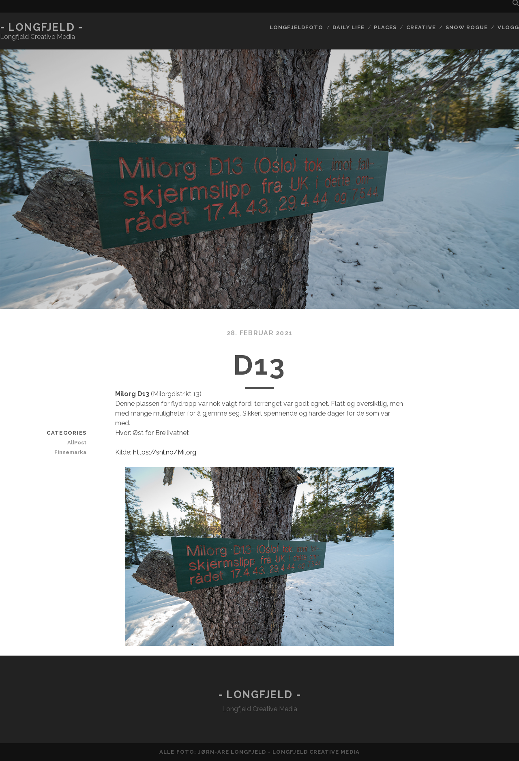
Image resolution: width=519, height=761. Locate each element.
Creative (421, 27)
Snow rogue (467, 27)
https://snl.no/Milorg (164, 452)
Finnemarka (70, 452)
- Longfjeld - (41, 27)
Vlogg (508, 27)
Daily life (348, 27)
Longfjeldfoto (296, 27)
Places (385, 27)
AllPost (76, 442)
